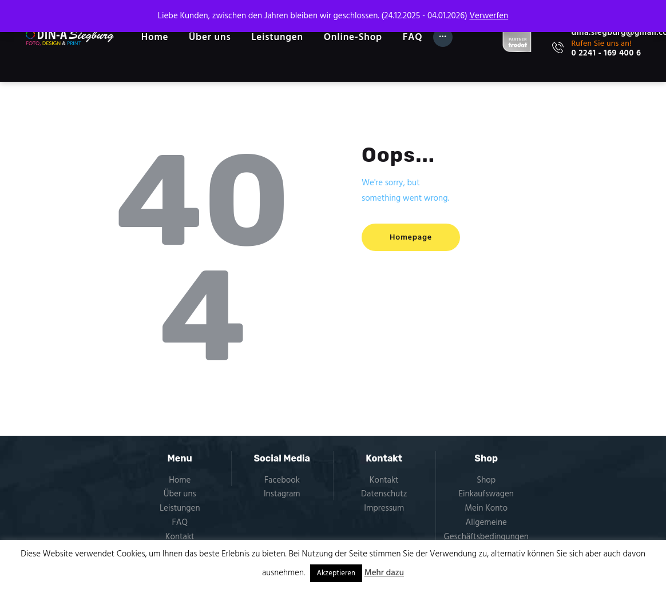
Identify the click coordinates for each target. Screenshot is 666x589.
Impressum (384, 508)
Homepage (411, 237)
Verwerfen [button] (488, 16)
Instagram (282, 494)
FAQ (180, 523)
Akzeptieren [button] (336, 573)
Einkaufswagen (486, 494)
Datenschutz (384, 494)
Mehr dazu (384, 573)
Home (180, 480)
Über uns (180, 494)
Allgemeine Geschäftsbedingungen (486, 530)
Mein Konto (486, 508)
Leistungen (180, 508)
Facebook (282, 480)
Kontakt (180, 537)
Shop (486, 480)
